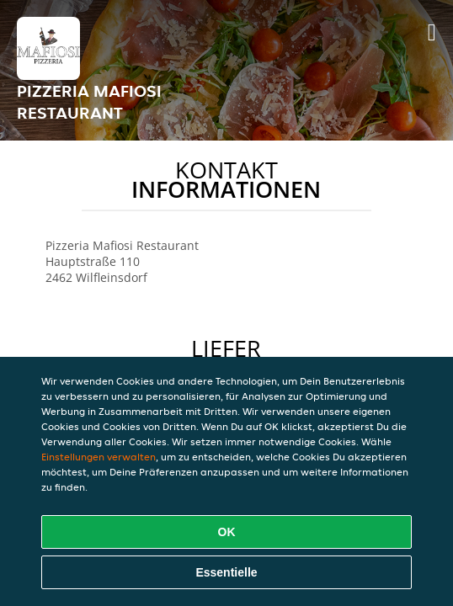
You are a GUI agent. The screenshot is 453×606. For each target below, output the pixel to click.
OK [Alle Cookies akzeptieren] (227, 532)
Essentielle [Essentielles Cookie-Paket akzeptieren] (226, 572)
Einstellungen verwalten (98, 456)
